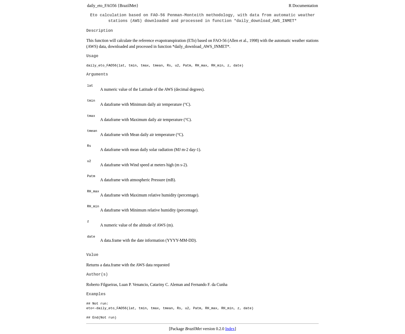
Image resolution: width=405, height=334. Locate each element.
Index (230, 329)
